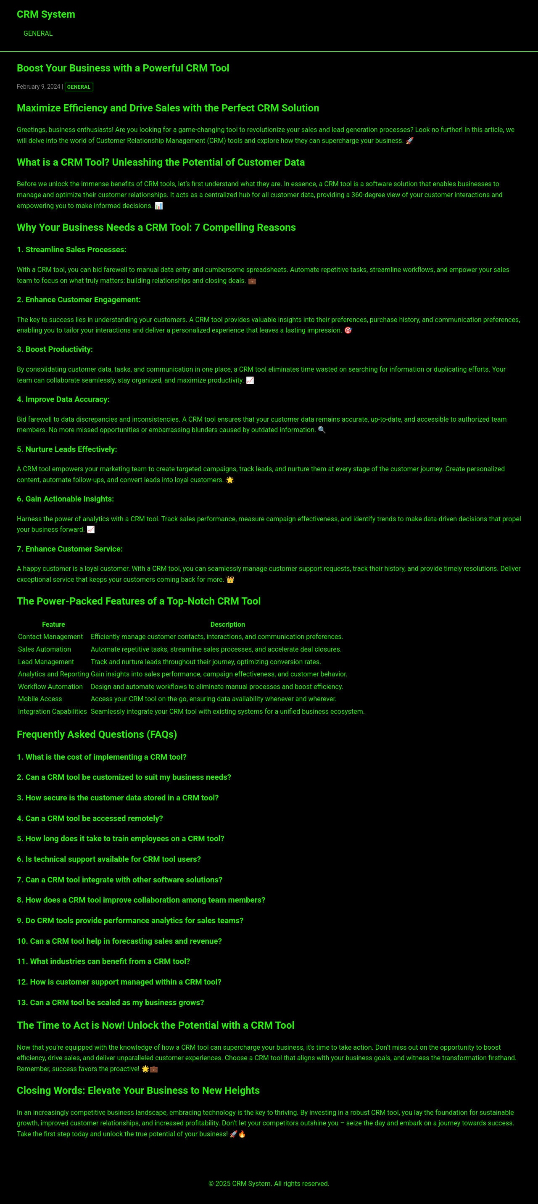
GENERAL (38, 33)
